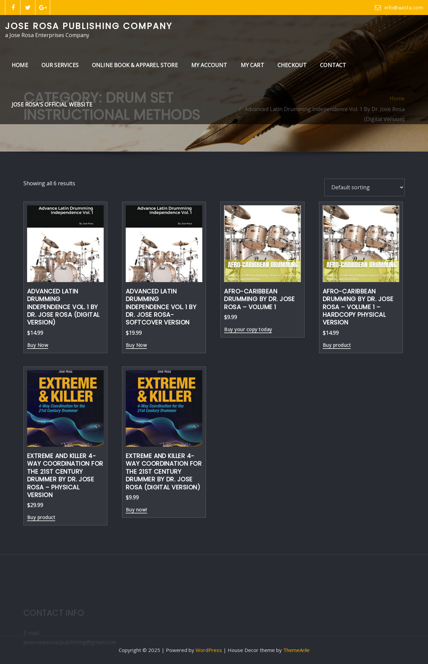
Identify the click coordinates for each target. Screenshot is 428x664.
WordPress (209, 650)
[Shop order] (364, 187)
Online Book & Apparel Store (135, 65)
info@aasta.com (404, 7)
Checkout (292, 65)
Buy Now (37, 345)
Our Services (60, 65)
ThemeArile (296, 650)
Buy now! (136, 510)
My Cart (252, 65)
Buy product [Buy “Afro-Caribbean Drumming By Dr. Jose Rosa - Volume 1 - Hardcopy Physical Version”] (337, 345)
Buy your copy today (248, 330)
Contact (333, 65)
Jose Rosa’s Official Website (52, 104)
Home (20, 65)
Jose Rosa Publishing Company (89, 26)
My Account (209, 65)
